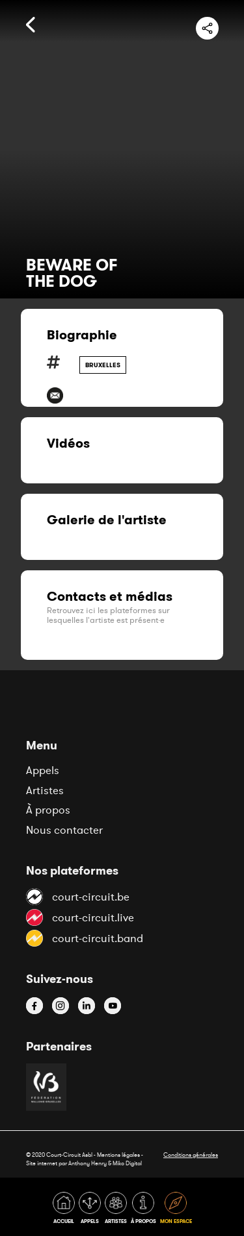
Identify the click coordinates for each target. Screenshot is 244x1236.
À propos (48, 810)
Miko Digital (127, 1163)
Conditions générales (190, 1154)
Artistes (45, 790)
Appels (42, 770)
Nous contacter (64, 830)
